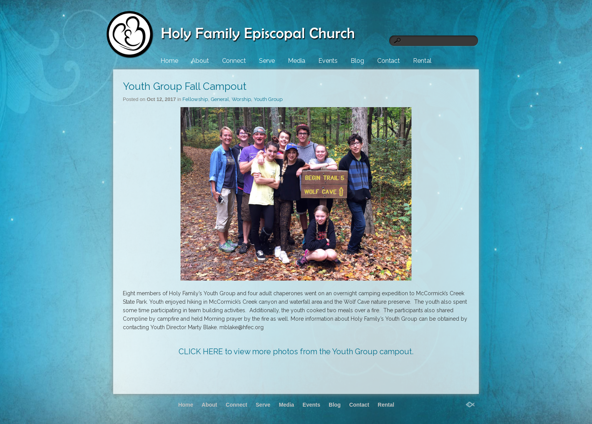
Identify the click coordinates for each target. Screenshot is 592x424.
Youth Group (268, 99)
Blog (357, 60)
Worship (241, 99)
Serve (267, 60)
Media (296, 60)
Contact (388, 60)
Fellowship (195, 99)
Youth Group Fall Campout (184, 86)
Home (169, 60)
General (220, 99)
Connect (234, 60)
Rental (422, 60)
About (200, 60)
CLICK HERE (201, 351)
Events (328, 60)
